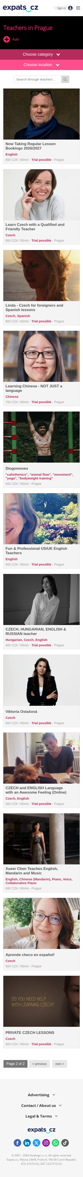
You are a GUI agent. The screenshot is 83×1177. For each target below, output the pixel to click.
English (11, 154)
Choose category (41, 54)
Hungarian (14, 640)
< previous (39, 1064)
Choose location (41, 65)
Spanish (23, 316)
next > (59, 1064)
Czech (10, 235)
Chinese (12, 396)
